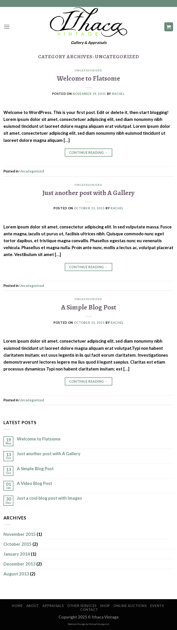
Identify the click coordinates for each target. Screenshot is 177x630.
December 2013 (19, 563)
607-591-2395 (88, 3)
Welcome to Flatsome (88, 78)
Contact (89, 610)
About (32, 606)
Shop (105, 606)
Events (157, 606)
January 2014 (16, 554)
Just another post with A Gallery (88, 192)
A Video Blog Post (34, 483)
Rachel (118, 94)
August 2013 (16, 573)
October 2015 (17, 544)
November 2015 (19, 534)
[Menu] (6, 26)
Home (17, 606)
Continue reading (88, 152)
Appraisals (53, 606)
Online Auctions (130, 606)
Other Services (82, 606)
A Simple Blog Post (88, 307)
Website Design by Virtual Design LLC (88, 624)
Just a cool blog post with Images (49, 498)
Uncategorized (88, 70)
